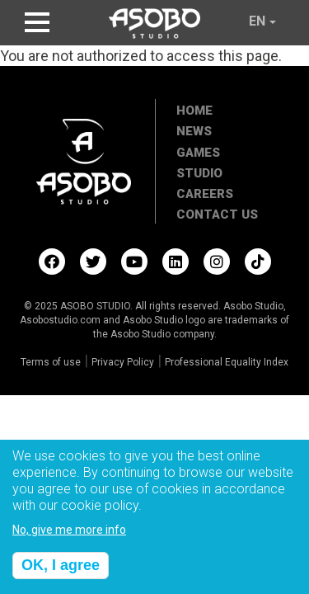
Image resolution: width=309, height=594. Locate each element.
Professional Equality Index (226, 362)
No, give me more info (69, 538)
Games (198, 152)
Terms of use (51, 362)
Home (194, 110)
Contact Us (217, 214)
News (194, 131)
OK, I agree (60, 573)
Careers (204, 193)
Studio (199, 173)
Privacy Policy (122, 362)
